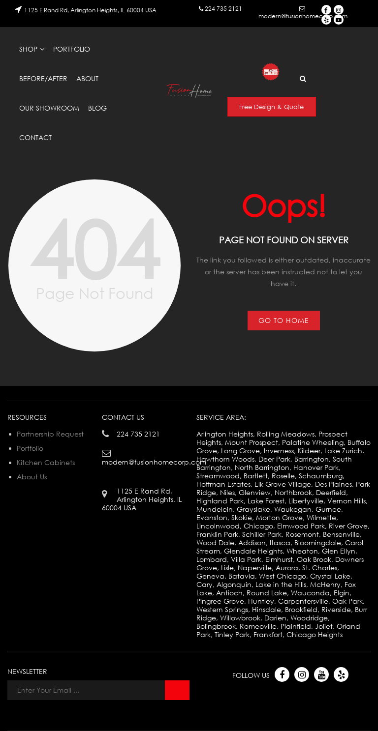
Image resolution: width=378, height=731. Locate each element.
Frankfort (268, 634)
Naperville (255, 567)
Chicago (258, 526)
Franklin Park (217, 534)
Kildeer (309, 450)
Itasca (280, 542)
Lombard (211, 559)
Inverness (279, 450)
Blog (97, 108)
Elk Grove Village (282, 484)
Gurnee (328, 509)
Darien (275, 618)
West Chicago (282, 576)
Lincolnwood (218, 526)
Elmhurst (279, 559)
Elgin (341, 592)
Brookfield (301, 609)
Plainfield (296, 626)
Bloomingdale (317, 542)
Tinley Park (232, 634)
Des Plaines (333, 484)
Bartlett (256, 475)
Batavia (241, 576)
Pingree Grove (220, 601)
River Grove (348, 526)
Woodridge (309, 618)
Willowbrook (240, 618)
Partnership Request (50, 434)
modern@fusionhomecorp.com (302, 16)
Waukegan (293, 509)
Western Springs (222, 609)
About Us (32, 476)
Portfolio (71, 49)
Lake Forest (266, 501)
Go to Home (283, 320)
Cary (204, 584)
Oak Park (347, 601)
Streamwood (218, 475)
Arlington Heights (224, 434)
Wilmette (321, 517)
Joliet (324, 626)
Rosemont (302, 534)
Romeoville (258, 626)
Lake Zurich (343, 450)
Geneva (210, 576)
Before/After (43, 78)
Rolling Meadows (286, 434)
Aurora (287, 567)
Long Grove (240, 450)
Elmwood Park (301, 526)
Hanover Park (316, 467)
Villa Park (246, 559)
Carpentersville (303, 601)
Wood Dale (215, 542)
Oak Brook (314, 559)
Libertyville (305, 501)
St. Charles (319, 567)
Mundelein (214, 509)
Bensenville (341, 534)
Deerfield (331, 492)
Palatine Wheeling (313, 442)
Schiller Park (262, 534)
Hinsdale (266, 609)
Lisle (227, 567)
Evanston (211, 517)
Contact (35, 137)
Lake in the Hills (280, 584)
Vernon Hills (346, 501)
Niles (227, 492)
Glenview (255, 492)
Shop (28, 49)
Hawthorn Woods (225, 459)
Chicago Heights (314, 634)
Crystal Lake (330, 576)
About (87, 78)
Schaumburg (321, 475)
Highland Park (220, 501)
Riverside (336, 609)
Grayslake (253, 509)
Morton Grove (279, 517)
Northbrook (293, 492)
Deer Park (274, 459)
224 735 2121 (223, 8)
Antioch (229, 592)
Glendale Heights (253, 551)
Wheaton (302, 551)
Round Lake (267, 592)
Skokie (241, 517)
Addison (252, 542)
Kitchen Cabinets (46, 462)
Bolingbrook (216, 626)
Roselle (283, 475)
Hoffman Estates (223, 484)
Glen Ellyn (338, 551)
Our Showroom (49, 108)
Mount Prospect (251, 442)
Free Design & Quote (271, 107)
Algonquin (234, 584)
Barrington (311, 459)
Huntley (261, 601)
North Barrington (262, 467)
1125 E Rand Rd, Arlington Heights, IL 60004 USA (90, 10)
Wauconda (310, 592)
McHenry (325, 584)
